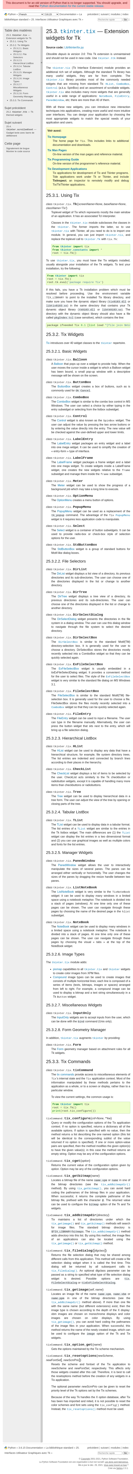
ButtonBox (64, 389)
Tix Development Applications (67, 169)
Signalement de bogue (17, 148)
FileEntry (62, 735)
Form (60, 1073)
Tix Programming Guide (63, 160)
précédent (92, 14)
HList (60, 768)
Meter (61, 492)
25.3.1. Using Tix (18, 41)
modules (115, 14)
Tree (60, 815)
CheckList (63, 792)
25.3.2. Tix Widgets (19, 45)
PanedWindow (67, 886)
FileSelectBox (66, 711)
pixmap (57, 992)
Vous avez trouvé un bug (115, 1468)
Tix (48, 344)
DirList (61, 585)
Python (12, 14)
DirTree (62, 609)
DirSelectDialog (66, 632)
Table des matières (18, 30)
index (125, 14)
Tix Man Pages (57, 151)
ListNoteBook (65, 914)
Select (61, 540)
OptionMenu (64, 508)
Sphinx (119, 1471)
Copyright (85, 1461)
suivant (105, 14)
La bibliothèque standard (59, 1450)
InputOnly (63, 1041)
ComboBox (63, 405)
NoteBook (63, 949)
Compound (59, 1000)
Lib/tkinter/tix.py (74, 48)
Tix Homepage (56, 137)
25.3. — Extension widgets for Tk (18, 36)
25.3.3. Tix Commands (21, 100)
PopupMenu (64, 520)
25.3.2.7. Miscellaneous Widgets (20, 87)
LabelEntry (64, 449)
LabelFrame (64, 468)
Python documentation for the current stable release (71, 6)
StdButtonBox (65, 560)
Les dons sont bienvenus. (116, 1464)
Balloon (58, 366)
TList (60, 845)
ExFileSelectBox (69, 683)
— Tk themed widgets (19, 113)
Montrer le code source (18, 151)
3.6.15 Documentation (31, 1450)
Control (61, 425)
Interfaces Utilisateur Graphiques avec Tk (56, 19)
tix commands (65, 1100)
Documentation (68, 14)
